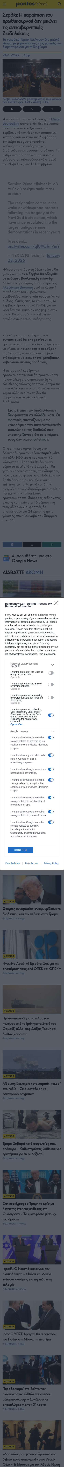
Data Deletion (12, 863)
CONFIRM (20, 850)
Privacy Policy (51, 863)
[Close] (57, 604)
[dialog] (32, 733)
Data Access (31, 863)
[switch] (51, 673)
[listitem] (32, 665)
